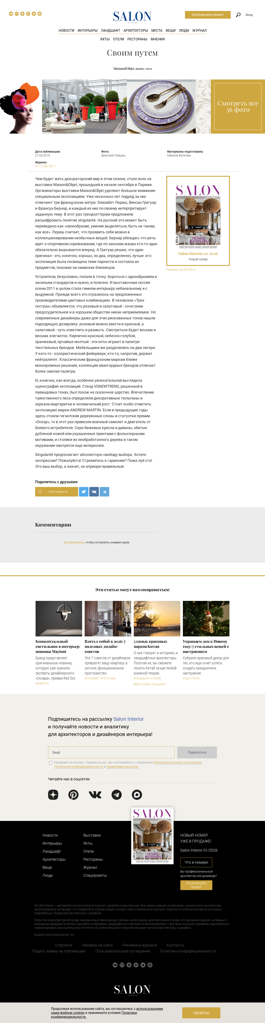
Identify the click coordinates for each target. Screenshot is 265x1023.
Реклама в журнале (140, 945)
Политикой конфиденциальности (78, 766)
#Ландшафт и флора (147, 678)
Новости (66, 31)
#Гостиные (108, 678)
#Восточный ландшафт (150, 684)
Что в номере (196, 862)
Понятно (201, 1013)
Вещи (170, 31)
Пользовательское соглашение (122, 951)
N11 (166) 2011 (45, 166)
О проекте (63, 945)
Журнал (199, 31)
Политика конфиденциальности (188, 951)
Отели (118, 39)
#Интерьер (92, 678)
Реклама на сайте (97, 945)
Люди (184, 31)
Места (156, 31)
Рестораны (137, 39)
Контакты (175, 945)
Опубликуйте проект (208, 15)
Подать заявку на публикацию (59, 951)
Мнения (158, 39)
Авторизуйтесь (73, 542)
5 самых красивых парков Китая (150, 644)
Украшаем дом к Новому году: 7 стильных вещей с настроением (206, 646)
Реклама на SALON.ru (181, 269)
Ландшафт (110, 31)
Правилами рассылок (122, 766)
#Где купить (191, 678)
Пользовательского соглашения (178, 762)
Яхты (105, 39)
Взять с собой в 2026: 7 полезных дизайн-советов (105, 646)
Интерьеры (88, 31)
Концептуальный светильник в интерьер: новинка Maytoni (58, 646)
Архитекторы (136, 31)
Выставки (92, 835)
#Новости (42, 683)
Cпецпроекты (95, 875)
